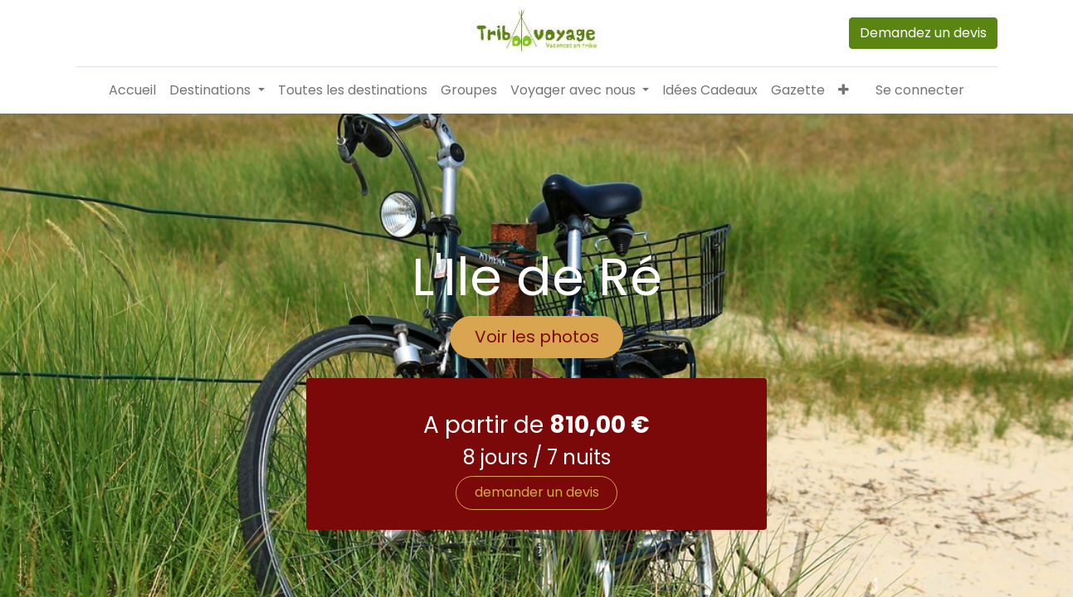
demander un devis (537, 549)
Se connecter (919, 90)
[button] (844, 90)
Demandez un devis (923, 32)
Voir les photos (537, 393)
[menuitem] (132, 90)
